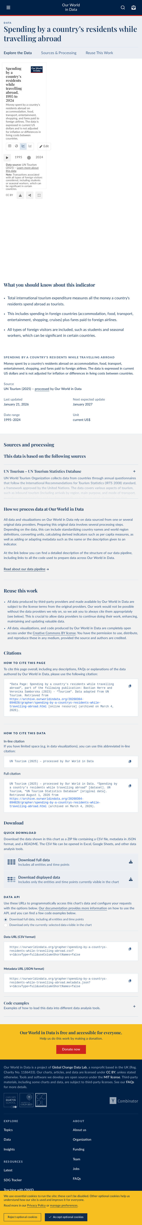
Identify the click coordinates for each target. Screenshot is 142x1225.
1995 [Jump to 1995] (21, 254)
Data (7, 1150)
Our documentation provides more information (73, 916)
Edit (131, 92)
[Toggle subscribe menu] (133, 7)
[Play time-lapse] (9, 254)
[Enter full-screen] (132, 268)
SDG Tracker (13, 1190)
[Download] (113, 268)
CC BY (132, 261)
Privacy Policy (36, 1205)
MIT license (112, 1087)
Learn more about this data (64, 261)
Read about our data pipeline (26, 569)
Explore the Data (18, 53)
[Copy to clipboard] (124, 686)
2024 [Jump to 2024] (130, 254)
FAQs (130, 1092)
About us (79, 1140)
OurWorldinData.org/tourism (110, 261)
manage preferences (64, 1205)
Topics (8, 1140)
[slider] (31, 254)
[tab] (15, 92)
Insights (9, 1159)
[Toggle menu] (8, 7)
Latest (8, 1180)
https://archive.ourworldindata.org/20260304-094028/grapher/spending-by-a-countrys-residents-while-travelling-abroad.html (55, 706)
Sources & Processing (58, 53)
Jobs (76, 1179)
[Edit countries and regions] (129, 92)
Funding (78, 1159)
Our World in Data (71, 7)
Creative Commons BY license (54, 633)
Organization (82, 1150)
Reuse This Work (99, 53)
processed (42, 389)
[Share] (123, 268)
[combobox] (123, 7)
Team (76, 1169)
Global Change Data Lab (69, 1077)
